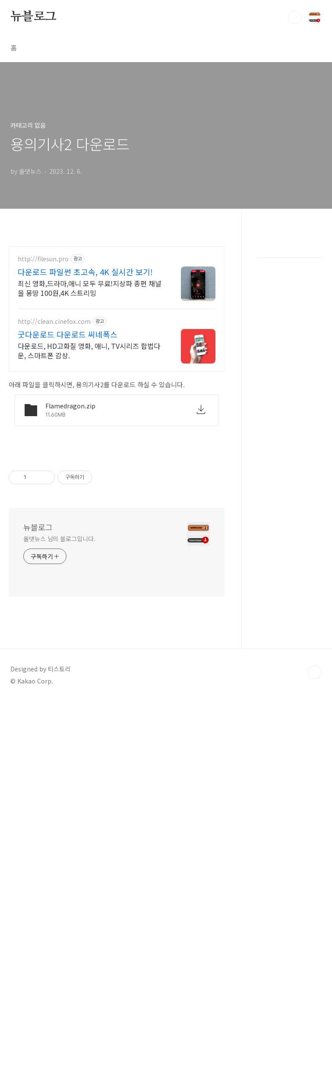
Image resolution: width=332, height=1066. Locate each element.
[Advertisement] (120, 300)
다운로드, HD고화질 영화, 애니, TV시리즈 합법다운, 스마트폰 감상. (89, 472)
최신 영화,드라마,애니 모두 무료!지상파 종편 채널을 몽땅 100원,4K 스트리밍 (89, 410)
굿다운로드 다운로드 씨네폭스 (67, 456)
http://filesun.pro (43, 381)
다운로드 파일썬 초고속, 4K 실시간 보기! (85, 394)
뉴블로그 (33, 17)
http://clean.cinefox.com (54, 443)
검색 (294, 17)
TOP (315, 915)
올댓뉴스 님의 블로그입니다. (59, 781)
